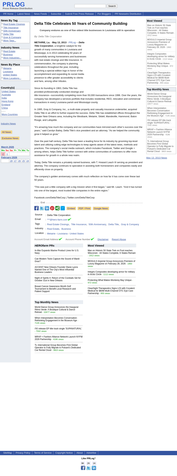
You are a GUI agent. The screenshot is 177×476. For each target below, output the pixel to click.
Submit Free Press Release (79, 13)
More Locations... (12, 78)
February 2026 (9, 157)
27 (15, 161)
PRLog (72, 42)
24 (27, 161)
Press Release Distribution (18, 7)
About (80, 452)
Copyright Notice (64, 452)
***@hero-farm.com (57, 219)
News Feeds (40, 13)
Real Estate (9, 51)
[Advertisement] (115, 67)
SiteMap (7, 452)
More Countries (10, 114)
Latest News (23, 13)
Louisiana (8, 71)
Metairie (7, 68)
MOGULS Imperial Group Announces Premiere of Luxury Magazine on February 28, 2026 (111, 262)
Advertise (91, 452)
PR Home (8, 13)
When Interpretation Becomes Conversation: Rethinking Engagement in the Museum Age (56, 319)
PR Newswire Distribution (128, 13)
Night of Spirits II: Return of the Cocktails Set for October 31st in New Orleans (58, 279)
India (4, 98)
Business (8, 54)
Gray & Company (12, 37)
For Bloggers (104, 13)
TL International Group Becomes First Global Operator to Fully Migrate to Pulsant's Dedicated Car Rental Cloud (58, 347)
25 (23, 161)
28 (11, 161)
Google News (101, 208)
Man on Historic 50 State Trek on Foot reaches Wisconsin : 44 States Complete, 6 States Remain (112, 251)
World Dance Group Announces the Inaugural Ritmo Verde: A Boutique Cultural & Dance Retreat (56, 309)
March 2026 (7, 147)
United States (10, 74)
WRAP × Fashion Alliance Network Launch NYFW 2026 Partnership (159, 132)
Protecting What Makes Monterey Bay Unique (110, 280)
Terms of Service (43, 452)
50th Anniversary (12, 30)
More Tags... (9, 40)
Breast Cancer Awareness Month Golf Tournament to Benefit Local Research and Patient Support (55, 289)
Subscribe (56, 13)
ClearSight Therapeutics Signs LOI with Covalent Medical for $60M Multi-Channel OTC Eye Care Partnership (111, 291)
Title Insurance (10, 27)
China (5, 108)
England (6, 104)
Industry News (8, 123)
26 (19, 161)
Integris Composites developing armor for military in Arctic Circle (160, 56)
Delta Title (8, 34)
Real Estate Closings (14, 24)
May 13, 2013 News (156, 157)
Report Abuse (119, 239)
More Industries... (12, 57)
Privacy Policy (23, 452)
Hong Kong (7, 101)
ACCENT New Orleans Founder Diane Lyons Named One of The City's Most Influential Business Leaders (56, 269)
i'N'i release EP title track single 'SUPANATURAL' (58, 328)
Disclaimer (103, 239)
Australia (6, 94)
